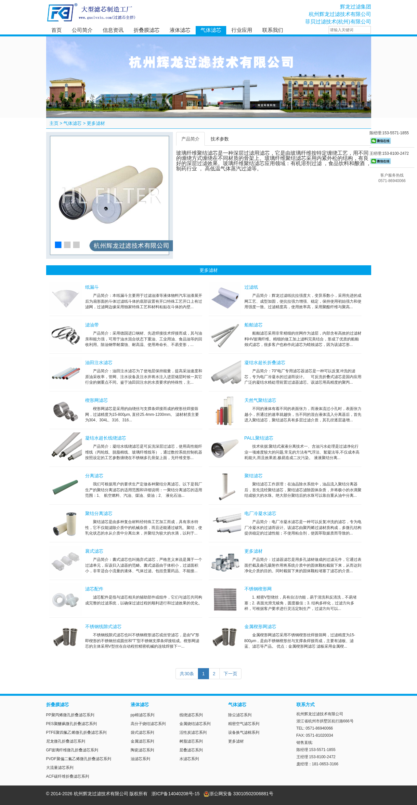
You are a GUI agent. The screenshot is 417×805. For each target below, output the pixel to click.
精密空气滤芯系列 (243, 723)
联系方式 (305, 704)
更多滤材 (96, 123)
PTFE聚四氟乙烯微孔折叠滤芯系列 (76, 732)
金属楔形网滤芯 (260, 626)
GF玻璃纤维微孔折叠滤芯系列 (72, 750)
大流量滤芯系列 (59, 767)
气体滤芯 (211, 30)
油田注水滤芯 (98, 362)
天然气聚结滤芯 (260, 400)
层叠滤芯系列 (191, 750)
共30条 (187, 673)
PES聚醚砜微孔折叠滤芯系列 (71, 723)
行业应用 (241, 30)
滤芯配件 (94, 588)
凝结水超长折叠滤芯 (264, 362)
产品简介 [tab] (190, 138)
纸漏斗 (92, 287)
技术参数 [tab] (220, 138)
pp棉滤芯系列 (142, 715)
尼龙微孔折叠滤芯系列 (65, 741)
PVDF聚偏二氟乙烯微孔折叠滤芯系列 (78, 759)
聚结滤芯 (253, 475)
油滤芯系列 (140, 759)
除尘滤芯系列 (240, 715)
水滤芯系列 (189, 759)
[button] (58, 245)
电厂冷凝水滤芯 (260, 513)
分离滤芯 (94, 475)
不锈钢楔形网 (258, 588)
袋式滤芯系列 (142, 732)
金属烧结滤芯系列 (195, 723)
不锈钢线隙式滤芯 (103, 626)
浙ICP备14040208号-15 (175, 793)
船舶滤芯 (253, 324)
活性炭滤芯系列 (193, 732)
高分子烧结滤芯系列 (148, 723)
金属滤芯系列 (142, 741)
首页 (56, 30)
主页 (54, 123)
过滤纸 (251, 287)
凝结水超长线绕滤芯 (105, 438)
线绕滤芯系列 (191, 715)
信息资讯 (113, 30)
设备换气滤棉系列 (243, 732)
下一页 (230, 673)
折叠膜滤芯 (147, 30)
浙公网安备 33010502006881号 (238, 793)
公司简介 (82, 30)
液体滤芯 (180, 30)
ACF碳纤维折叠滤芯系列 (67, 776)
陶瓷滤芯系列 (142, 750)
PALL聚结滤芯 (258, 438)
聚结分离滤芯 (98, 513)
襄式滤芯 (94, 551)
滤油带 (92, 324)
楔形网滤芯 (96, 400)
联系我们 (272, 30)
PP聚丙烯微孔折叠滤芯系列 (70, 715)
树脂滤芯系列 (191, 741)
